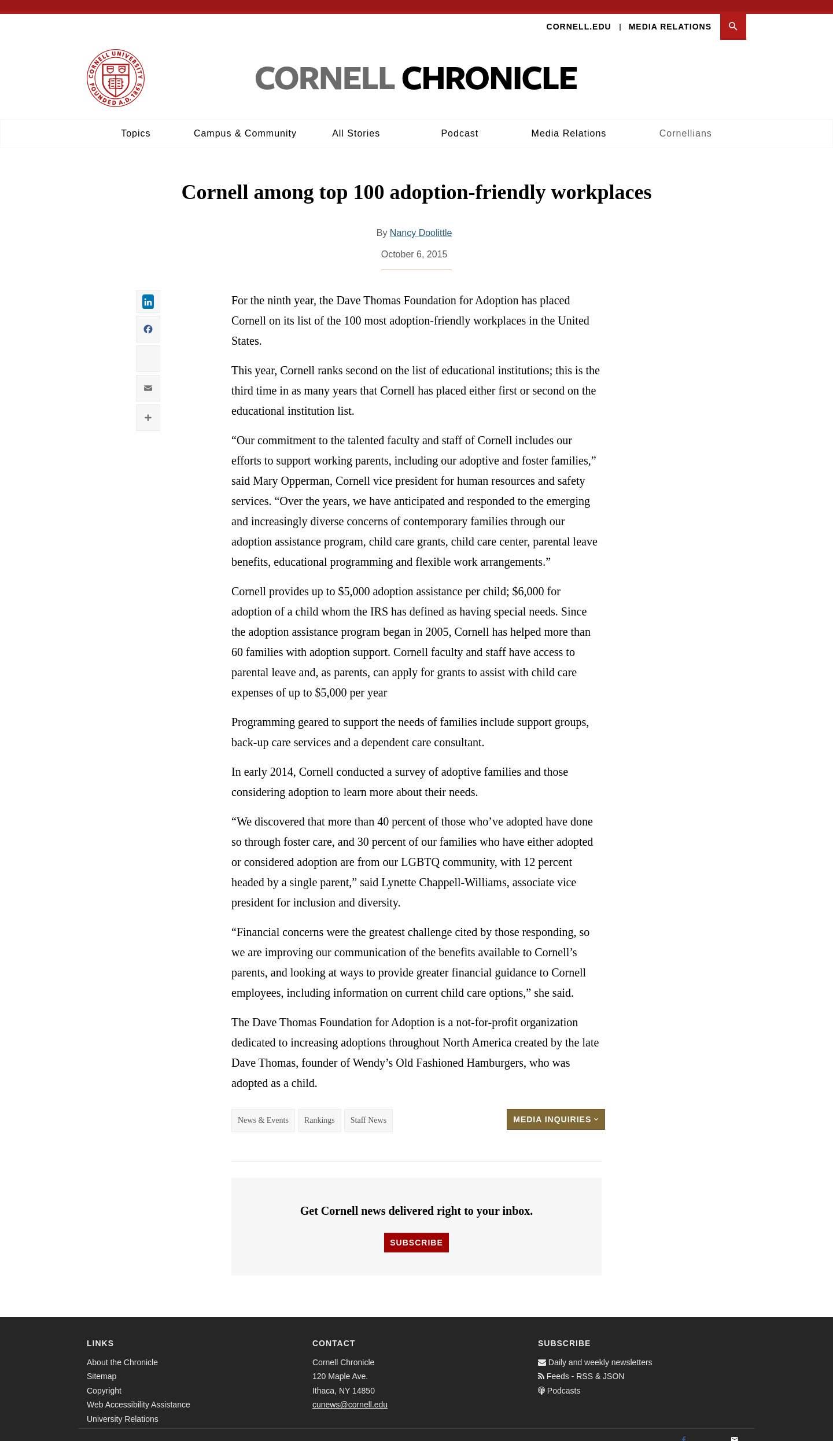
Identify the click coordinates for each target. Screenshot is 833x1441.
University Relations (123, 1407)
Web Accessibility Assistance (138, 1393)
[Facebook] (683, 1428)
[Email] (734, 1428)
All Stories (356, 122)
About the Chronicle (122, 1350)
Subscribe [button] (416, 1231)
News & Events (263, 1109)
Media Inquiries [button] (556, 1108)
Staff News (368, 1109)
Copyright (104, 1379)
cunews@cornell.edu (350, 1393)
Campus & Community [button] (245, 122)
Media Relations (670, 15)
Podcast (459, 122)
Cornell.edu (579, 15)
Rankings (319, 1109)
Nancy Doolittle (421, 222)
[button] (733, 15)
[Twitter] (709, 1428)
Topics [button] (135, 122)
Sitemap (101, 1365)
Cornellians (685, 122)
